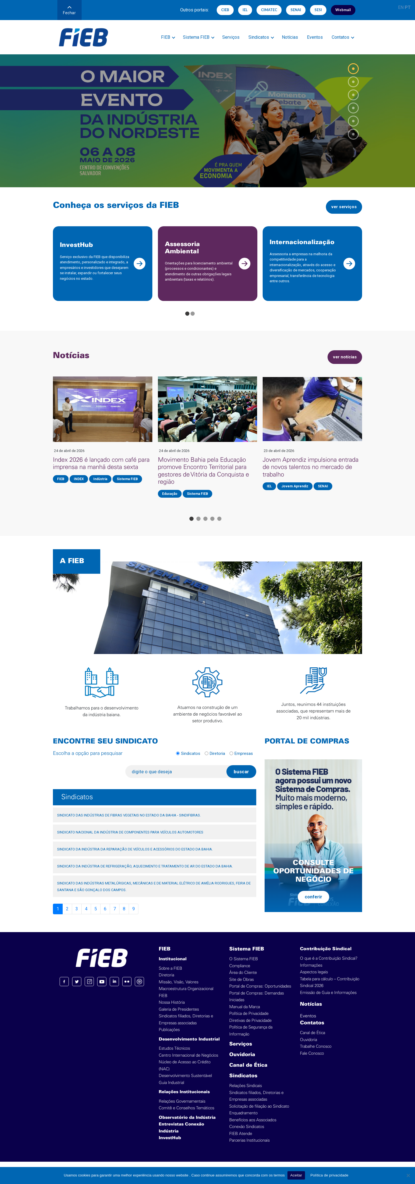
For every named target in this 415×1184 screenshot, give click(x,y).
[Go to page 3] (205, 525)
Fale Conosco (312, 1060)
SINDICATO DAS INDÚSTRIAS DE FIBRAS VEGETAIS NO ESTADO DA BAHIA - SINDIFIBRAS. (129, 822)
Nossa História (172, 1009)
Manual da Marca (244, 1014)
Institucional (173, 966)
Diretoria (217, 759)
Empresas (244, 759)
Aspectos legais (314, 979)
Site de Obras (241, 986)
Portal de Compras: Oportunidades (260, 993)
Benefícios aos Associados (252, 1127)
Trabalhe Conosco (315, 1053)
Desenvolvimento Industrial (189, 1046)
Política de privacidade (330, 1175)
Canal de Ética (248, 1072)
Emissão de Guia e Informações (328, 999)
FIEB (165, 37)
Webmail (343, 10)
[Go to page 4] (212, 525)
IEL (245, 10)
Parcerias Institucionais (249, 1147)
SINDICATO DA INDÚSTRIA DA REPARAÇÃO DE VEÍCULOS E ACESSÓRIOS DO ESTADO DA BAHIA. (135, 856)
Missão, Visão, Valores (178, 989)
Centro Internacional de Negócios (188, 1062)
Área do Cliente (243, 979)
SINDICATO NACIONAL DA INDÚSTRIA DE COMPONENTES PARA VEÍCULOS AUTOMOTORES (130, 839)
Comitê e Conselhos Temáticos (186, 1115)
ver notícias (342, 363)
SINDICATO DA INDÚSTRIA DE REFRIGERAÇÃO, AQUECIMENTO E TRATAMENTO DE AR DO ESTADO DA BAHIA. (145, 873)
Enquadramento (243, 1120)
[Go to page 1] (187, 320)
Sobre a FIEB (170, 975)
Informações (311, 972)
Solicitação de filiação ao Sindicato (259, 1113)
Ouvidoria (242, 1061)
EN (401, 7)
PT (408, 7)
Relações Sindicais (245, 1092)
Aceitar (296, 1175)
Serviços (231, 37)
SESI (318, 10)
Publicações (169, 1036)
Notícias (290, 37)
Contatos (340, 37)
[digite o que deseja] (178, 778)
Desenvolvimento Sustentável (185, 1082)
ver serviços (341, 206)
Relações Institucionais (184, 1099)
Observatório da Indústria (187, 1124)
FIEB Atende (240, 1140)
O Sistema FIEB (243, 966)
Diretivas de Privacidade (250, 1027)
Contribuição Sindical (325, 956)
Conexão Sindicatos (246, 1133)
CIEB (225, 10)
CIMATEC (269, 10)
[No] (408, 1175)
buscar (241, 778)
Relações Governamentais (182, 1108)
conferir (313, 903)
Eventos (315, 37)
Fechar (69, 10)
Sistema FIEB (196, 37)
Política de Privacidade (248, 1020)
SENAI (295, 10)
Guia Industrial (171, 1089)
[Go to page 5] (219, 525)
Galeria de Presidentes (179, 1016)
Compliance (239, 973)
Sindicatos (258, 37)
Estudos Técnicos (174, 1055)
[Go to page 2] (193, 320)
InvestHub (170, 1145)
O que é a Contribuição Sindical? (328, 965)
